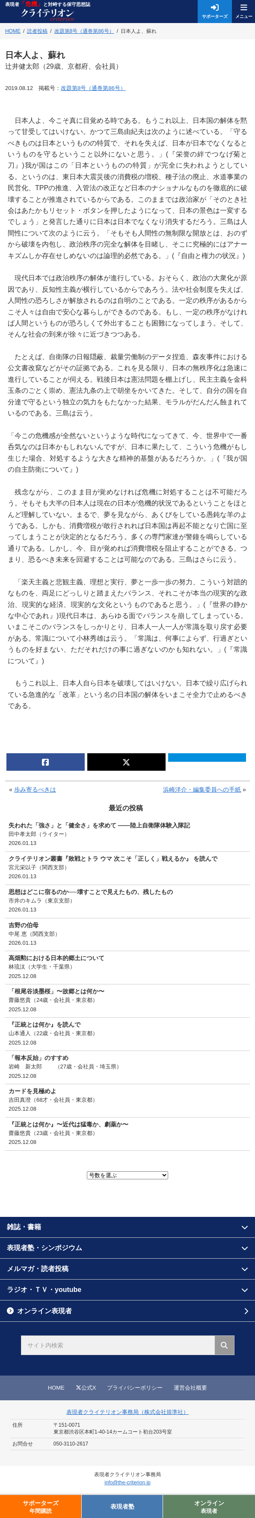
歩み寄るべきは (35, 789)
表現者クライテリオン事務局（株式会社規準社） (127, 1412)
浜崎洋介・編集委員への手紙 (202, 789)
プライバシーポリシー (135, 1387)
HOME (56, 1387)
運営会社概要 (190, 1387)
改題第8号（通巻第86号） (93, 88)
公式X (86, 1387)
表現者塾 (122, 1506)
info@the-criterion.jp (127, 1483)
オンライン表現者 (44, 1311)
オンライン (209, 1507)
